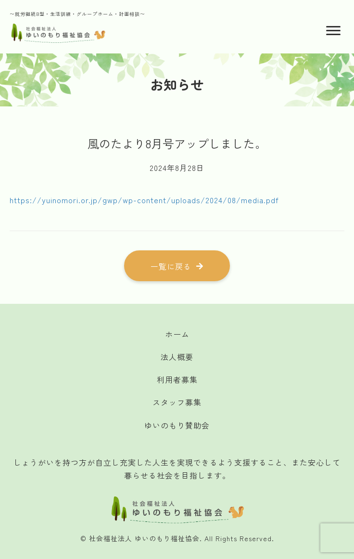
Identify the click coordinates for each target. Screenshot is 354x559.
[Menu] (333, 31)
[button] (177, 265)
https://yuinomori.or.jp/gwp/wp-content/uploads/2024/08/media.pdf (144, 200)
